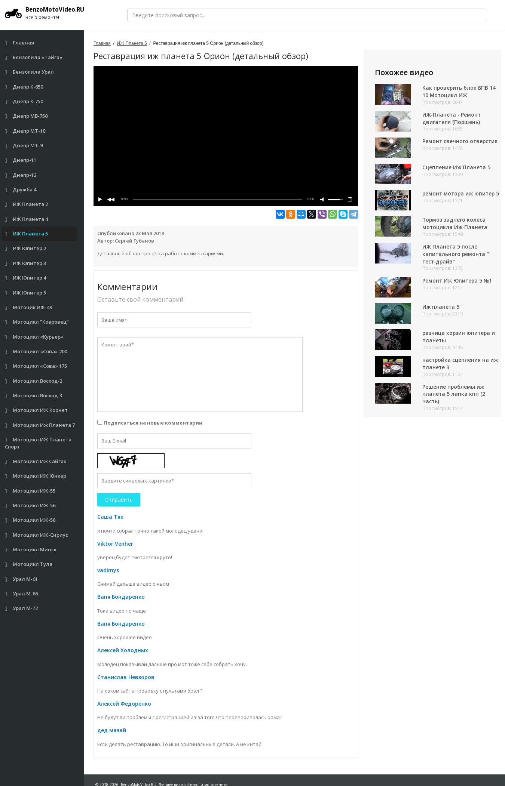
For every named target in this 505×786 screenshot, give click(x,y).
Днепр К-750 (24, 101)
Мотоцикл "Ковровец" (37, 322)
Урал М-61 (21, 579)
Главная (19, 42)
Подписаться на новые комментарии (153, 422)
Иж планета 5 (441, 308)
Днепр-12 (21, 175)
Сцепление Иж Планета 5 (457, 167)
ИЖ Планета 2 (26, 204)
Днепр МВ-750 (26, 116)
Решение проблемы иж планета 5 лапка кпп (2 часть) (454, 396)
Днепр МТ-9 (24, 145)
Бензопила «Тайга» (34, 57)
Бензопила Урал (29, 71)
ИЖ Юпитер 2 (25, 248)
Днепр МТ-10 (25, 131)
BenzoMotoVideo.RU (47, 13)
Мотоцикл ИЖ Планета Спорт (38, 443)
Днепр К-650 (24, 86)
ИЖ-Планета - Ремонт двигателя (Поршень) (452, 118)
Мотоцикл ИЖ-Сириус (36, 535)
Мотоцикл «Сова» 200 (36, 351)
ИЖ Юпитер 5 (25, 292)
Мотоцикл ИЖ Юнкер (36, 476)
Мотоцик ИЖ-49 (28, 307)
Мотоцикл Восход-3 (33, 395)
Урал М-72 (21, 608)
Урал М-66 (21, 593)
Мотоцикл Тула (29, 564)
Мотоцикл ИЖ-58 (30, 520)
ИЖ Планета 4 (26, 219)
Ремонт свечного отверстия (460, 141)
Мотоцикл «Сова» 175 (36, 366)
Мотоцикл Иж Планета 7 (40, 425)
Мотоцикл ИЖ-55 (30, 490)
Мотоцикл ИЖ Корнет (36, 410)
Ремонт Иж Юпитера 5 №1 (458, 282)
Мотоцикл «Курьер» (34, 336)
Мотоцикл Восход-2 (33, 381)
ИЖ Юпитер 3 (25, 263)
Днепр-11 (21, 160)
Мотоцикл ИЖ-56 (30, 505)
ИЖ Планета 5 (26, 233)
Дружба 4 (21, 189)
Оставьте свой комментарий (140, 299)
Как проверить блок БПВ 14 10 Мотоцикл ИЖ (459, 91)
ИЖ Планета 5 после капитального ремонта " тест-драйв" (456, 255)
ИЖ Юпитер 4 (25, 277)
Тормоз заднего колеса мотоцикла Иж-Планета (455, 225)
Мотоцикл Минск (31, 549)
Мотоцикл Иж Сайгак (36, 461)
